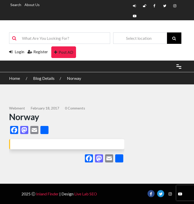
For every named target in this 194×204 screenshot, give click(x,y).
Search (15, 5)
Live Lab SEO (85, 193)
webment (17, 108)
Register (38, 51)
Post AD (63, 52)
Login (16, 51)
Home (15, 78)
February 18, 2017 (45, 108)
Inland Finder (47, 193)
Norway (74, 78)
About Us (32, 5)
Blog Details (44, 78)
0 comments (75, 108)
